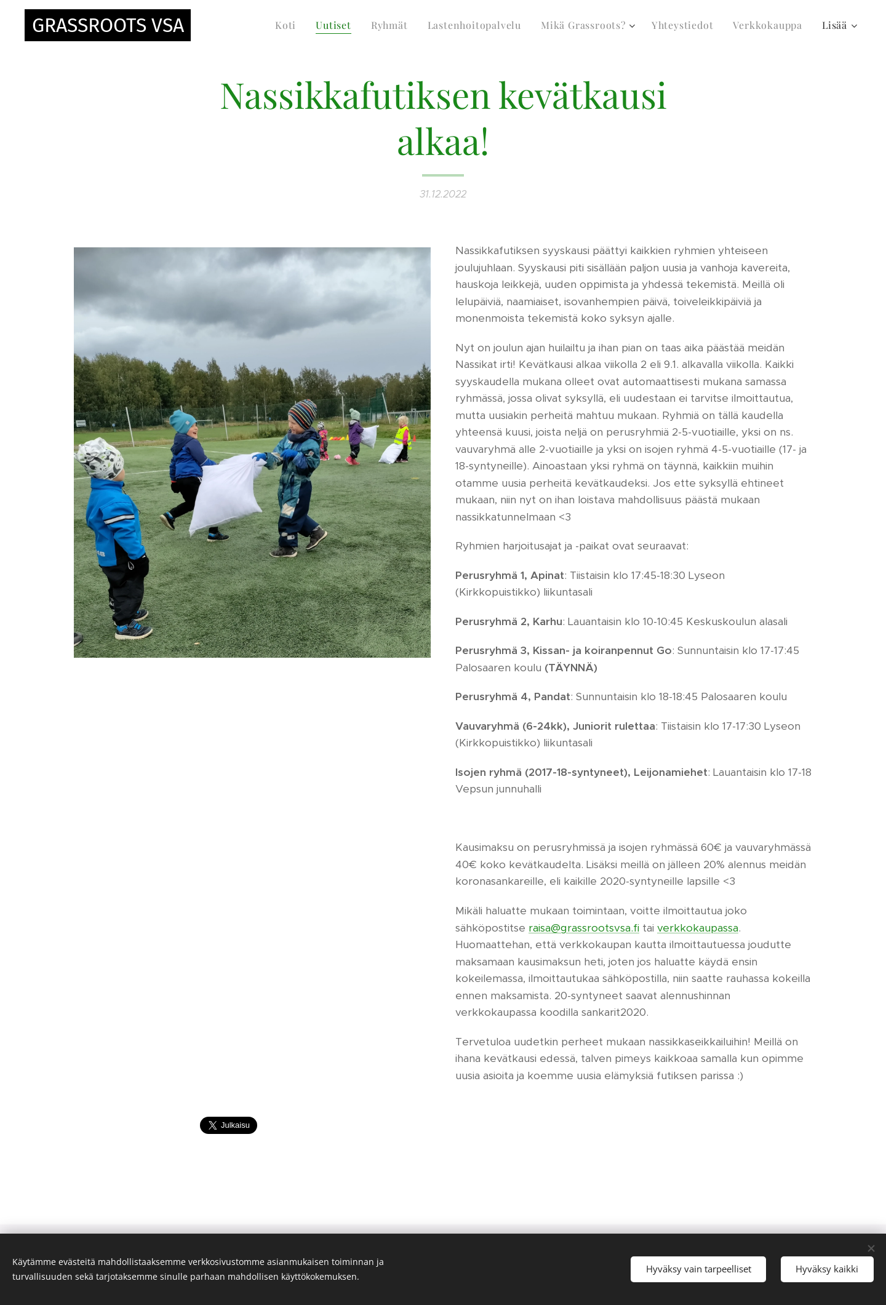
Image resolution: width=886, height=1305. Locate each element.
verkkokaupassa (697, 928)
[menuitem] (289, 25)
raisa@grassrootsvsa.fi (584, 928)
